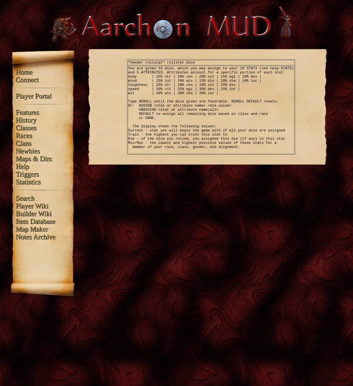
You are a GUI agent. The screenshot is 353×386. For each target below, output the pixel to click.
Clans (23, 143)
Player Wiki (32, 206)
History (26, 120)
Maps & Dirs (34, 158)
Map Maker (32, 229)
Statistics (28, 182)
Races (24, 135)
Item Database (35, 221)
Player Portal (34, 96)
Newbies (28, 151)
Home (24, 72)
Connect (27, 79)
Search (25, 198)
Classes (26, 127)
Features (27, 112)
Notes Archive (35, 236)
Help (22, 166)
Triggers (27, 174)
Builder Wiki (34, 213)
